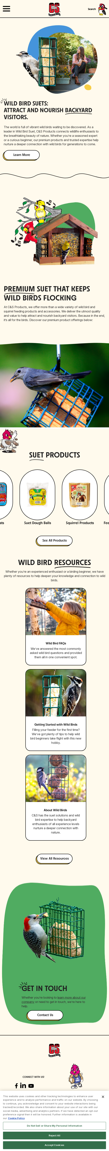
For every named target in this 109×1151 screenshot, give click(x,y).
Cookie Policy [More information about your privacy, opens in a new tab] (16, 1118)
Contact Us (45, 1015)
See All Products (54, 540)
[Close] (103, 1097)
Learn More (21, 155)
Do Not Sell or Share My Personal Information (54, 1125)
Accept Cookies (54, 1144)
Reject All (54, 1135)
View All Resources (54, 859)
